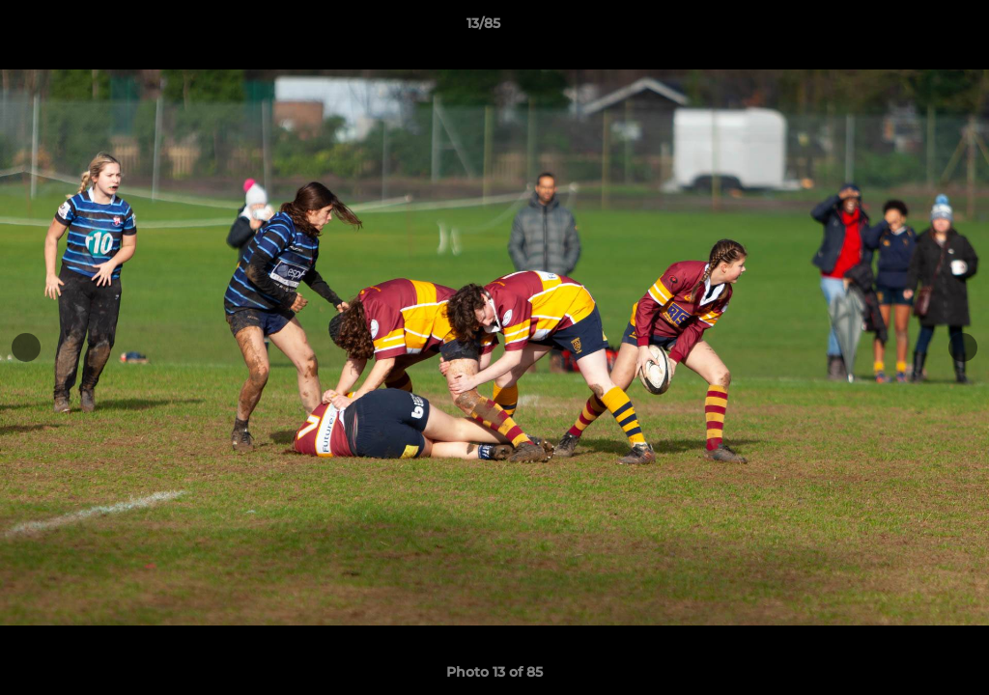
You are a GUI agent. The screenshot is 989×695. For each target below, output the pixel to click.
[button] (907, 28)
